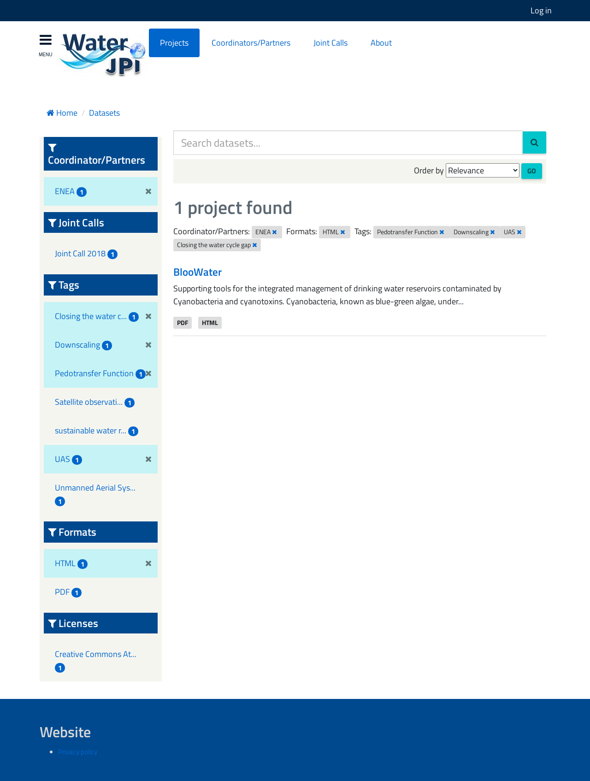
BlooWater (197, 272)
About (381, 42)
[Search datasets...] (348, 142)
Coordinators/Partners (251, 42)
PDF (182, 322)
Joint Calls (330, 42)
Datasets (104, 112)
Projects (174, 42)
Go (531, 171)
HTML (210, 322)
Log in (541, 10)
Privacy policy (77, 751)
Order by (429, 170)
